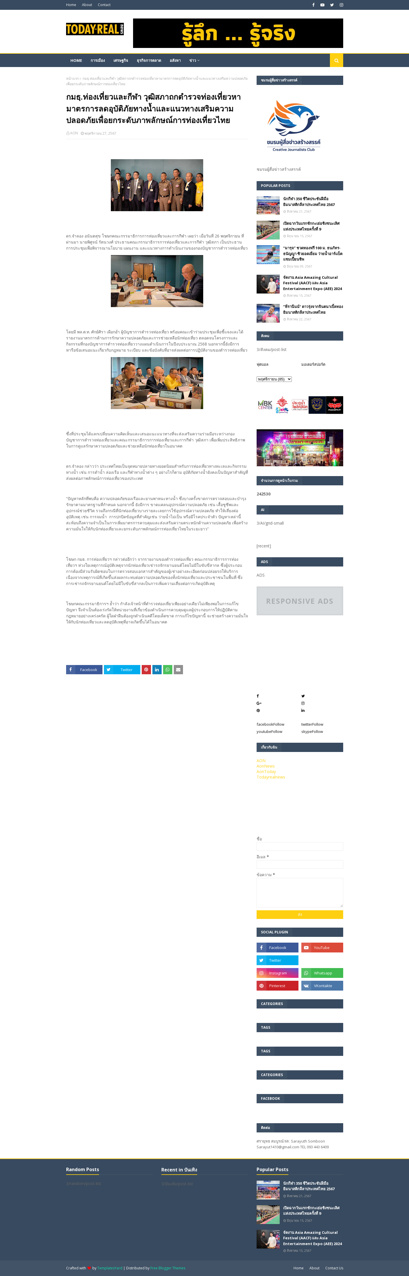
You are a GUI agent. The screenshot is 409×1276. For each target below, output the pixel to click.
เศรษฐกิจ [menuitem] (120, 60)
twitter (312, 724)
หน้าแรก (72, 78)
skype (312, 731)
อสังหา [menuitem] (175, 60)
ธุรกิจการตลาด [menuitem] (149, 60)
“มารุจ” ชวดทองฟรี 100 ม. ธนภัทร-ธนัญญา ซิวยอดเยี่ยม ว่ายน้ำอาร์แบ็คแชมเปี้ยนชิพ (313, 253)
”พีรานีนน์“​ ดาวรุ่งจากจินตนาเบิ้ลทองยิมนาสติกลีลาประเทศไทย (313, 309)
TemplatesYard (109, 1268)
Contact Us (334, 1268)
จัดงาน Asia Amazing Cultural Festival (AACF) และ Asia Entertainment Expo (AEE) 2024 (312, 283)
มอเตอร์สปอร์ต (313, 364)
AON (74, 133)
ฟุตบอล (262, 364)
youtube (269, 731)
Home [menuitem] (76, 60)
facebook (270, 724)
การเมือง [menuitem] (98, 60)
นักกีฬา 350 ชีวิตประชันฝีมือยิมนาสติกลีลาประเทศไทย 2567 (309, 201)
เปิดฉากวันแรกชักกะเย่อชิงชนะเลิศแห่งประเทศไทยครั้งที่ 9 (311, 226)
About (87, 4)
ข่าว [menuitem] (192, 60)
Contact (104, 4)
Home (71, 4)
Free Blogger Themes (167, 1268)
